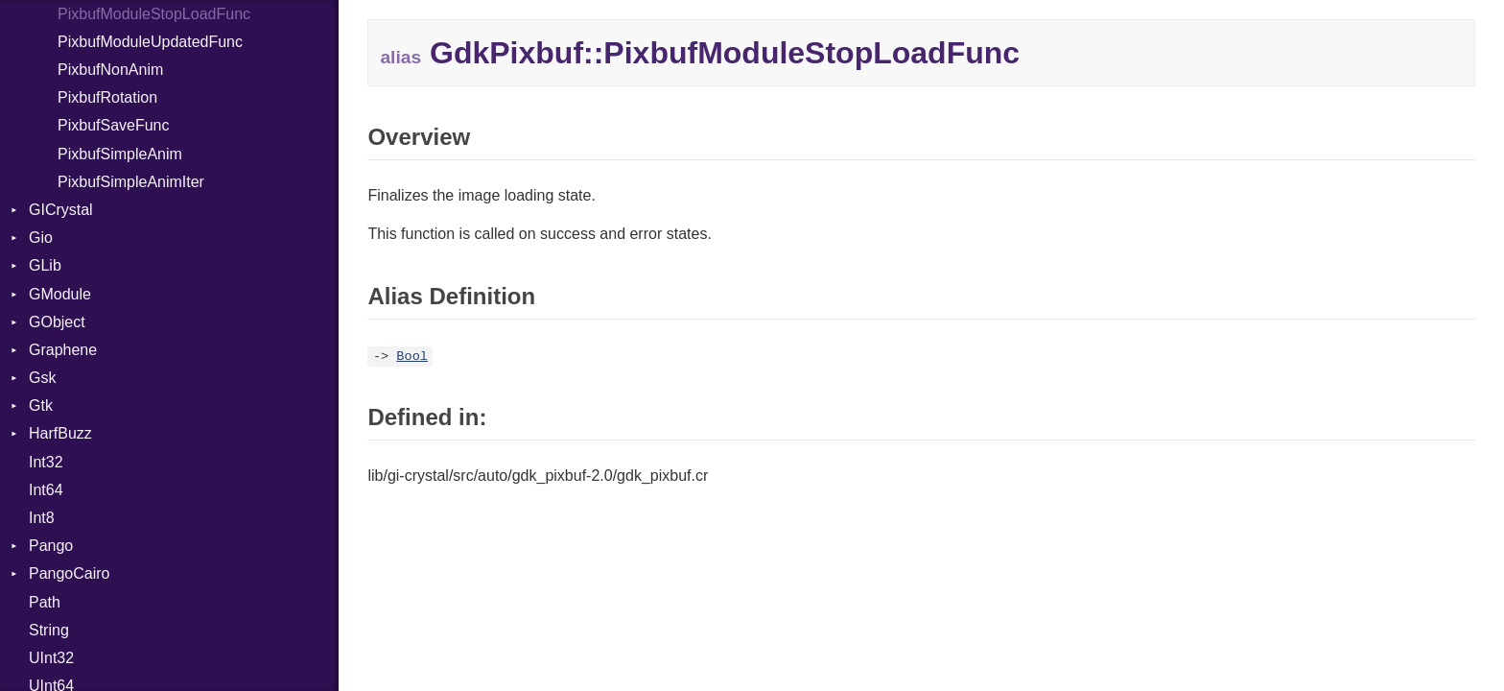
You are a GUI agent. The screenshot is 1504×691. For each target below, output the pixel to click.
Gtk (41, 405)
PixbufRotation (107, 97)
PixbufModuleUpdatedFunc (150, 42)
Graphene (63, 350)
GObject (57, 322)
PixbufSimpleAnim (120, 154)
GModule (60, 294)
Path (44, 602)
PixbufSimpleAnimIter (131, 182)
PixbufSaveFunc (114, 125)
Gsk (42, 377)
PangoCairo (69, 573)
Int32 (46, 462)
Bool (412, 356)
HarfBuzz (60, 433)
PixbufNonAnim (110, 69)
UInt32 (51, 658)
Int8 (42, 518)
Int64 (46, 490)
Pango (51, 545)
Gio (41, 237)
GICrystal (61, 210)
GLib (45, 265)
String (49, 630)
